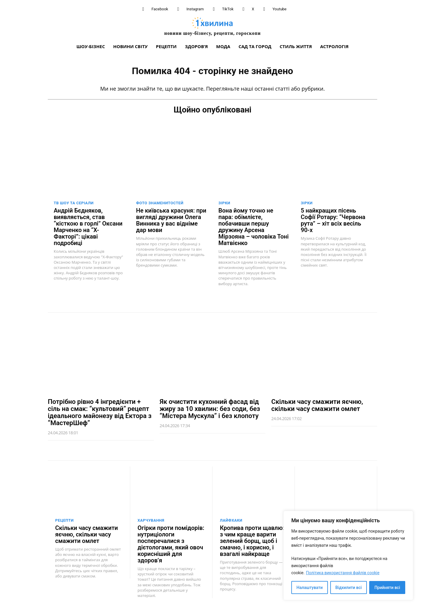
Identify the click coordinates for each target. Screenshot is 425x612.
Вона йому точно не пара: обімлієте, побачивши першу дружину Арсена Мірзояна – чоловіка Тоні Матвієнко (253, 226)
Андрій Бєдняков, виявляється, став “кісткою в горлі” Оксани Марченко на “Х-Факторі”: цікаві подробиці (88, 226)
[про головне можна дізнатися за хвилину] (212, 26)
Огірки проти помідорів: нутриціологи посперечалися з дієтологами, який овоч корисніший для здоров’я (171, 544)
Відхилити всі (348, 587)
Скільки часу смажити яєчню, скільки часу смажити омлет (317, 405)
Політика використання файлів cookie (342, 572)
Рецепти (64, 520)
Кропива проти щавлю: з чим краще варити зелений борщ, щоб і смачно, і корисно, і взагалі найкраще (252, 540)
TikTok (227, 9)
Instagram (195, 9)
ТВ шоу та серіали (74, 203)
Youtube (279, 9)
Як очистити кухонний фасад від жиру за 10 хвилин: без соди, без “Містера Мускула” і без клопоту (210, 408)
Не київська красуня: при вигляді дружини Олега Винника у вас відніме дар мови (171, 220)
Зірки (224, 203)
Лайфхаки (231, 520)
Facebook (159, 9)
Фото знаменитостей (160, 203)
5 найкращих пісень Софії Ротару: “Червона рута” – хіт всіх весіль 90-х (333, 220)
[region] (348, 555)
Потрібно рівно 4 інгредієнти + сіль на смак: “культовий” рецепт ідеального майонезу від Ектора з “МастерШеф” (99, 412)
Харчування (151, 520)
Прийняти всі (387, 587)
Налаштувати (310, 587)
